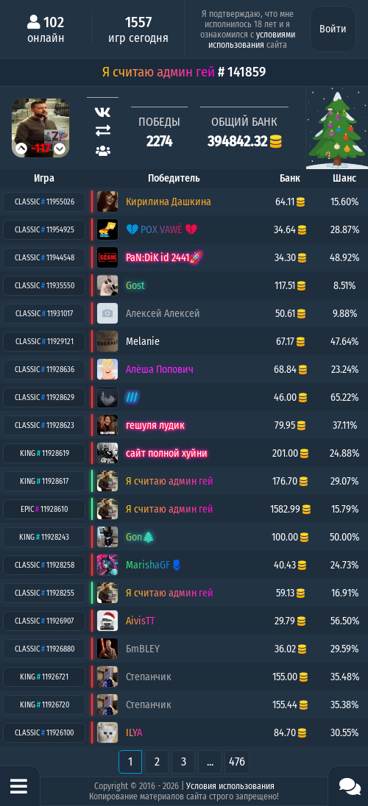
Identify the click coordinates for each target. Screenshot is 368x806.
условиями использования (251, 39)
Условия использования (230, 786)
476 (237, 761)
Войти (333, 29)
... (210, 761)
